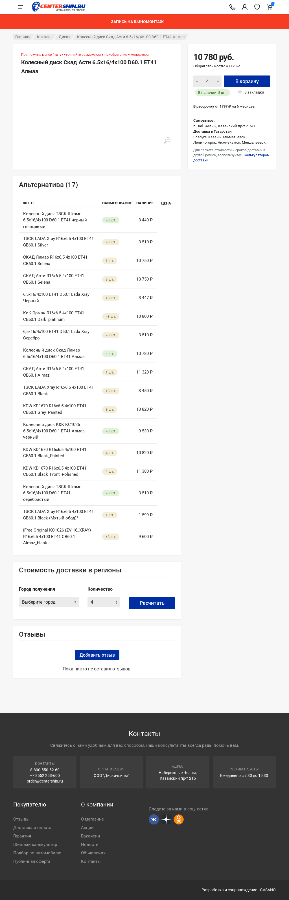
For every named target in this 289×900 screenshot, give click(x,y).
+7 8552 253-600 (45, 775)
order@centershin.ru (45, 781)
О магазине (92, 819)
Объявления (93, 852)
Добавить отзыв (97, 655)
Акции (87, 827)
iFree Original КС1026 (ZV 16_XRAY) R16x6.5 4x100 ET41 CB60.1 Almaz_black (57, 536)
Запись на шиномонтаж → (139, 21)
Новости (89, 844)
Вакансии (90, 836)
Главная (22, 37)
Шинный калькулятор (35, 844)
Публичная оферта (31, 861)
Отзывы (21, 819)
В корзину (247, 81)
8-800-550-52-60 (45, 770)
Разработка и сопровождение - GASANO (239, 890)
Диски (65, 37)
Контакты (91, 861)
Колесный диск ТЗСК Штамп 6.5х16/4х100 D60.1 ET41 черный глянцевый (55, 220)
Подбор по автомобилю (37, 852)
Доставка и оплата (32, 827)
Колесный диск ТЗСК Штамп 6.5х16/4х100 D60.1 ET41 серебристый (52, 493)
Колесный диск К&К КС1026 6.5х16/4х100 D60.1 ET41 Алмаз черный (54, 431)
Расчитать (152, 603)
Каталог (44, 37)
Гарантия (22, 836)
